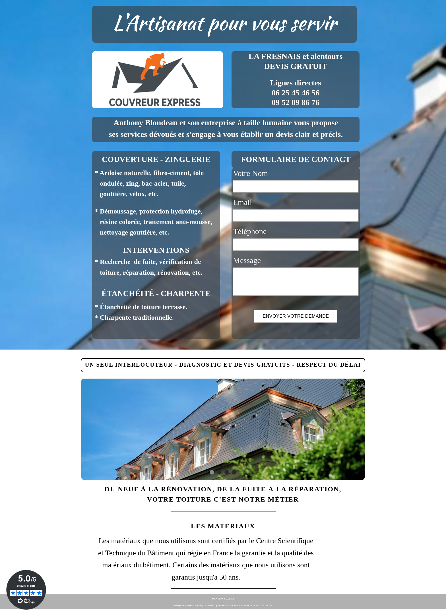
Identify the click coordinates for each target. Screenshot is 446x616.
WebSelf (437, 612)
